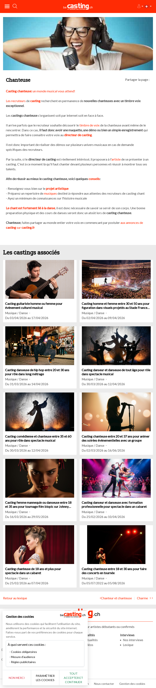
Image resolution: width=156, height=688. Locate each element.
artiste (116, 159)
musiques (50, 193)
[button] (140, 6)
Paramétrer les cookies (45, 678)
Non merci (17, 677)
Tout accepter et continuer (73, 678)
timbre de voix (89, 125)
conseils (94, 179)
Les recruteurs (16, 101)
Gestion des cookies (132, 683)
